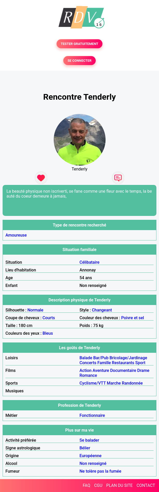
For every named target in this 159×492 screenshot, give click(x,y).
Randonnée (132, 383)
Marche (114, 383)
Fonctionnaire (92, 415)
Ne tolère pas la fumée (100, 471)
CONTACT (145, 485)
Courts (49, 317)
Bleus (48, 333)
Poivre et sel (132, 317)
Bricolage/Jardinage (128, 357)
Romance (88, 375)
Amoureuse (16, 235)
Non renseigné (93, 463)
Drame (143, 370)
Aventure (101, 370)
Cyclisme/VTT (93, 383)
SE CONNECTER (79, 61)
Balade (86, 357)
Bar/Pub (101, 357)
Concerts (88, 362)
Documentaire (123, 370)
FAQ (86, 485)
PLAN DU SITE (119, 485)
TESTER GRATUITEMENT (79, 44)
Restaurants (123, 362)
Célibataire (90, 262)
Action (86, 370)
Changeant (102, 310)
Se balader (89, 440)
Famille (104, 362)
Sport (140, 362)
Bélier (85, 448)
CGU (98, 485)
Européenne (91, 455)
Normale (35, 310)
